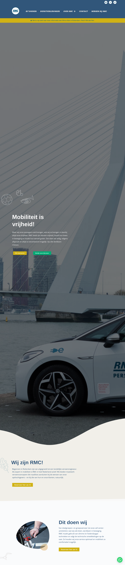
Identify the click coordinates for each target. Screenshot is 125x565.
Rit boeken (31, 11)
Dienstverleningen (50, 11)
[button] (119, 559)
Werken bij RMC (99, 11)
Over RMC (69, 11)
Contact (83, 11)
